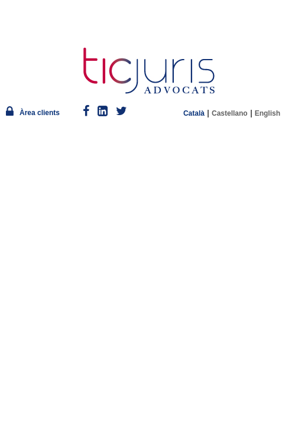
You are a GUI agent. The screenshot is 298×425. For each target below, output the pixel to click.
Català (194, 113)
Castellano (230, 113)
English (267, 113)
